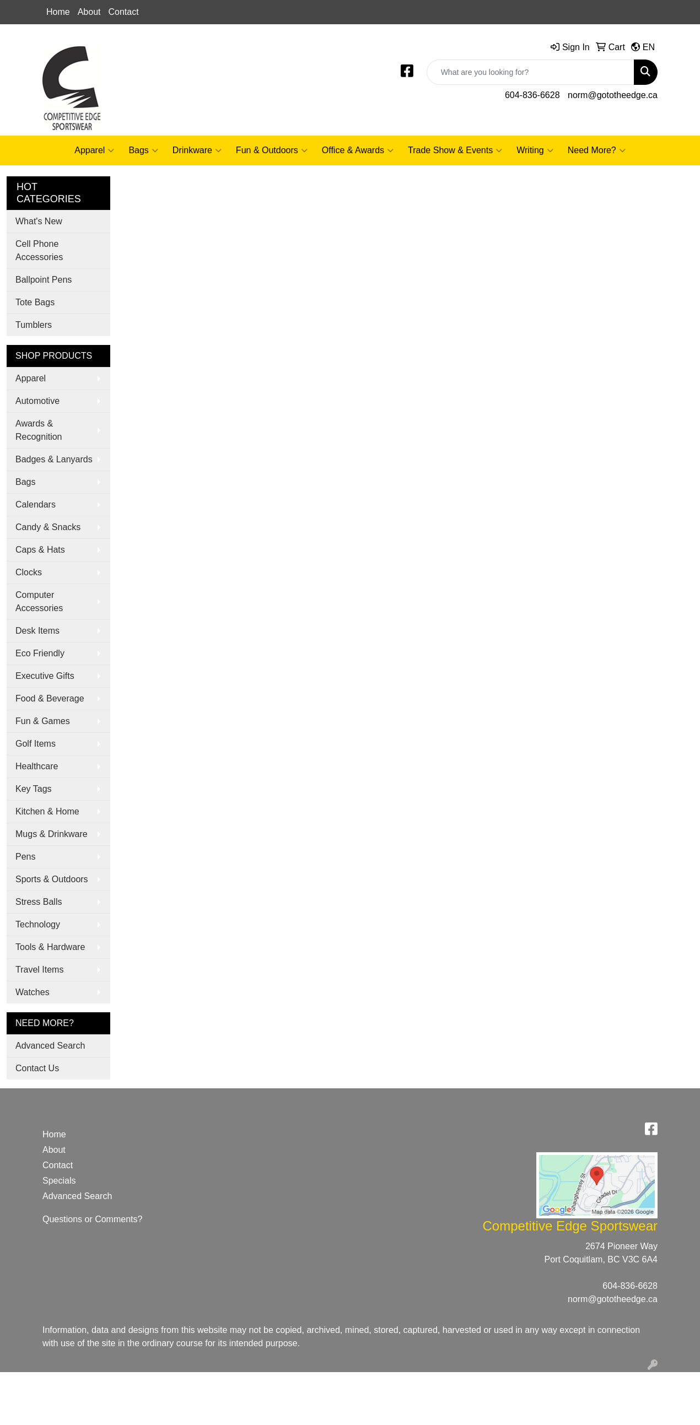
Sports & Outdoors (51, 879)
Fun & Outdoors (272, 150)
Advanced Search (50, 1045)
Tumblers (33, 325)
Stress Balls (38, 901)
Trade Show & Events (455, 150)
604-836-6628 (532, 95)
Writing (534, 150)
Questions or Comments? (92, 1219)
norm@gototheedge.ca (613, 95)
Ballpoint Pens (43, 279)
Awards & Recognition (38, 430)
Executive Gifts (44, 676)
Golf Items (35, 743)
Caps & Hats (40, 549)
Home (58, 12)
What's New (38, 221)
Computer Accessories (39, 601)
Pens (25, 856)
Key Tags (33, 789)
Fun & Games (42, 721)
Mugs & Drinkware (51, 834)
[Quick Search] (530, 72)
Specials (59, 1180)
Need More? (597, 150)
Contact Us (37, 1068)
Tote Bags (35, 302)
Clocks (28, 572)
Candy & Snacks (47, 527)
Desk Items (37, 630)
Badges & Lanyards (54, 459)
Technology (37, 924)
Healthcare (36, 766)
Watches (32, 992)
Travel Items (39, 969)
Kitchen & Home (47, 811)
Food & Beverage (49, 698)
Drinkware (197, 150)
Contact (124, 12)
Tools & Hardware (50, 947)
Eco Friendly (39, 653)
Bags (143, 150)
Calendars (35, 504)
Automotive (37, 401)
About (89, 12)
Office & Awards (358, 150)
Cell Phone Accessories (39, 250)
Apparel (94, 150)
